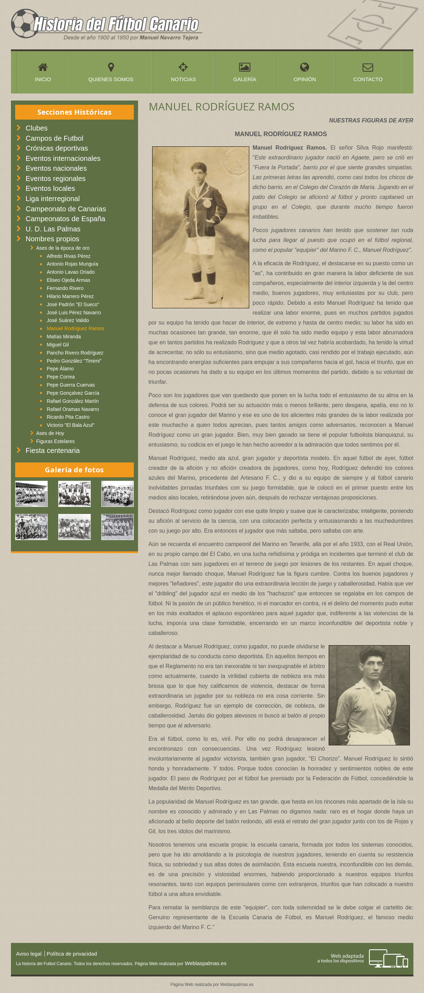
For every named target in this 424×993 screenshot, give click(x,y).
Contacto (368, 72)
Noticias (183, 72)
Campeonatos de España (66, 219)
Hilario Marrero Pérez (70, 296)
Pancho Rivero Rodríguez (75, 353)
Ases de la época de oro (63, 248)
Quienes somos (110, 72)
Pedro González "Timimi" (74, 361)
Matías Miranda (64, 336)
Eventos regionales (56, 178)
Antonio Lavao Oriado (71, 272)
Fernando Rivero (65, 288)
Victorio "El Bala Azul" (71, 425)
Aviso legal (29, 954)
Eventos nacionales (56, 168)
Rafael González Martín (73, 401)
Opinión (305, 72)
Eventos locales (50, 188)
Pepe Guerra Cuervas (71, 385)
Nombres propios (52, 239)
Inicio (43, 72)
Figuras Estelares (55, 441)
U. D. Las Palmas (53, 229)
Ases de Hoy (50, 433)
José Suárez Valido (68, 320)
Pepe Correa (61, 377)
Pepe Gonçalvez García (73, 393)
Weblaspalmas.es (204, 963)
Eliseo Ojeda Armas (68, 280)
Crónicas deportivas (57, 148)
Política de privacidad (72, 954)
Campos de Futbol (54, 138)
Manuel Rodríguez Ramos (75, 328)
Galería (244, 72)
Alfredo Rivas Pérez (69, 256)
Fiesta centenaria (53, 450)
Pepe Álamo (60, 368)
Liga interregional (53, 198)
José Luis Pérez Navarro (74, 312)
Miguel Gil (58, 344)
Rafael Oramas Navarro (73, 409)
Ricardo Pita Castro (68, 417)
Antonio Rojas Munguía (72, 264)
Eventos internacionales (63, 158)
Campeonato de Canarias (66, 209)
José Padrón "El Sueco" (73, 304)
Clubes (37, 128)
